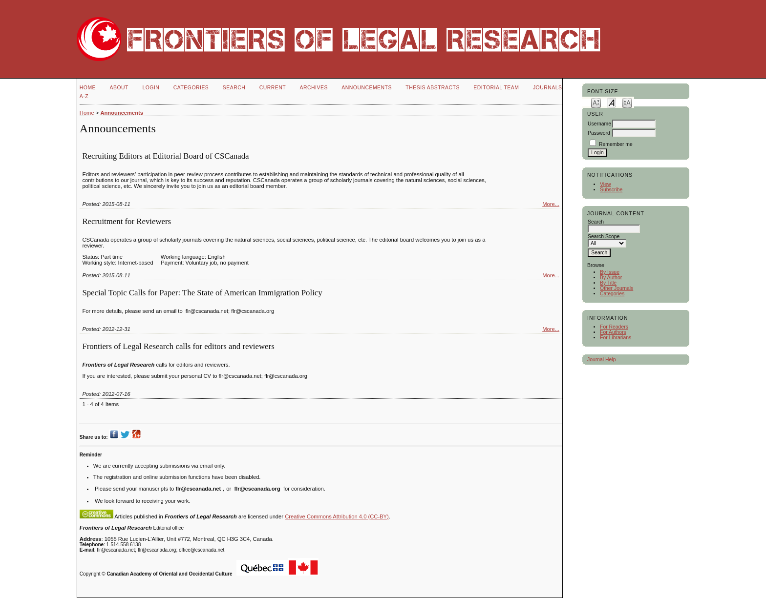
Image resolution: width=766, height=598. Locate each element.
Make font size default (612, 102)
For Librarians (615, 337)
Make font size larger (627, 102)
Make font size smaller (596, 102)
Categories (612, 293)
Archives (314, 87)
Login (150, 87)
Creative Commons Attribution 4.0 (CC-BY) (337, 516)
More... (550, 204)
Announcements (366, 87)
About (119, 87)
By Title (608, 283)
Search (234, 87)
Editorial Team (496, 87)
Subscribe (611, 189)
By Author (611, 277)
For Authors (613, 332)
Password (599, 133)
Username (599, 123)
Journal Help (601, 359)
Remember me (616, 144)
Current (272, 87)
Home (88, 87)
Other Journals (616, 288)
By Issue (609, 272)
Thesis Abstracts (432, 87)
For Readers (614, 327)
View (605, 184)
